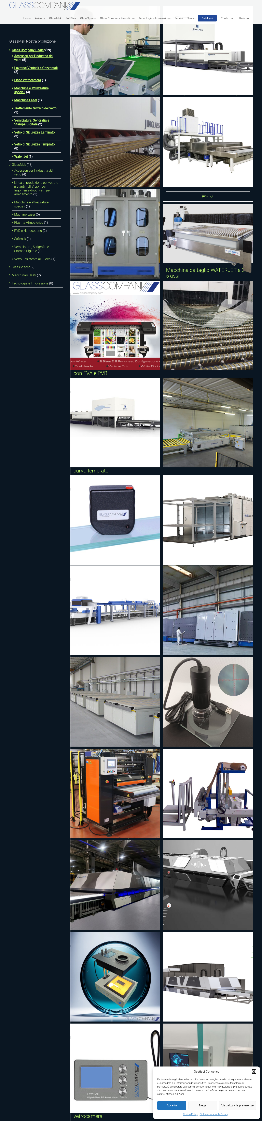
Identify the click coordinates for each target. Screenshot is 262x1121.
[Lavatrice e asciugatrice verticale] (115, 233)
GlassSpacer (21, 267)
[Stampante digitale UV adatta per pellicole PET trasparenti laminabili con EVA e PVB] (115, 325)
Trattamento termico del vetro (35, 108)
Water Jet (21, 156)
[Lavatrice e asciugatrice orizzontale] (208, 142)
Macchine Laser (25, 100)
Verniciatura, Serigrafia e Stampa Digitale (31, 122)
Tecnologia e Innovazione (30, 283)
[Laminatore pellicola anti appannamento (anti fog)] (115, 793)
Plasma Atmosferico (28, 222)
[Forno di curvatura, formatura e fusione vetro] (115, 701)
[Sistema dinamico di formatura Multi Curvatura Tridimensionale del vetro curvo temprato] (115, 422)
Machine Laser (24, 214)
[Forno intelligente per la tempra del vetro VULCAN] (115, 885)
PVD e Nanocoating (28, 231)
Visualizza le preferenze (237, 1105)
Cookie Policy (190, 1114)
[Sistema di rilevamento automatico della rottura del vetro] (208, 885)
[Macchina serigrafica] (208, 422)
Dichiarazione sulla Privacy (214, 1114)
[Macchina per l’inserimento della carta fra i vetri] (208, 793)
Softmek (20, 239)
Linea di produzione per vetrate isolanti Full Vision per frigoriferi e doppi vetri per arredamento (36, 188)
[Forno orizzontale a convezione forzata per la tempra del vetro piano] (208, 50)
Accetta (172, 1105)
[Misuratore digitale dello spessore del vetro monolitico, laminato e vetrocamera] (115, 1068)
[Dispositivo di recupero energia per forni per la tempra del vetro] (208, 976)
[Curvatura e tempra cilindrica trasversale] (115, 142)
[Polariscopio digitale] (115, 976)
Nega (202, 1105)
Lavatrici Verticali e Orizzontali (36, 68)
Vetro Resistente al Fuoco (32, 259)
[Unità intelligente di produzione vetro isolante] (208, 610)
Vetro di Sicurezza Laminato (34, 132)
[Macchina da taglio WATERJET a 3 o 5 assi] (208, 233)
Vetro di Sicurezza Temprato (34, 144)
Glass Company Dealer (28, 50)
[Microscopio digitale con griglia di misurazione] (208, 701)
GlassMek (19, 165)
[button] (254, 1072)
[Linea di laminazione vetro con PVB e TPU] (115, 610)
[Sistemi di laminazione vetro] (208, 520)
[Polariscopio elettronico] (115, 520)
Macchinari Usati (24, 275)
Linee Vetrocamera (27, 80)
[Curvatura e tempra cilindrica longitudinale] (208, 325)
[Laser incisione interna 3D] (115, 50)
